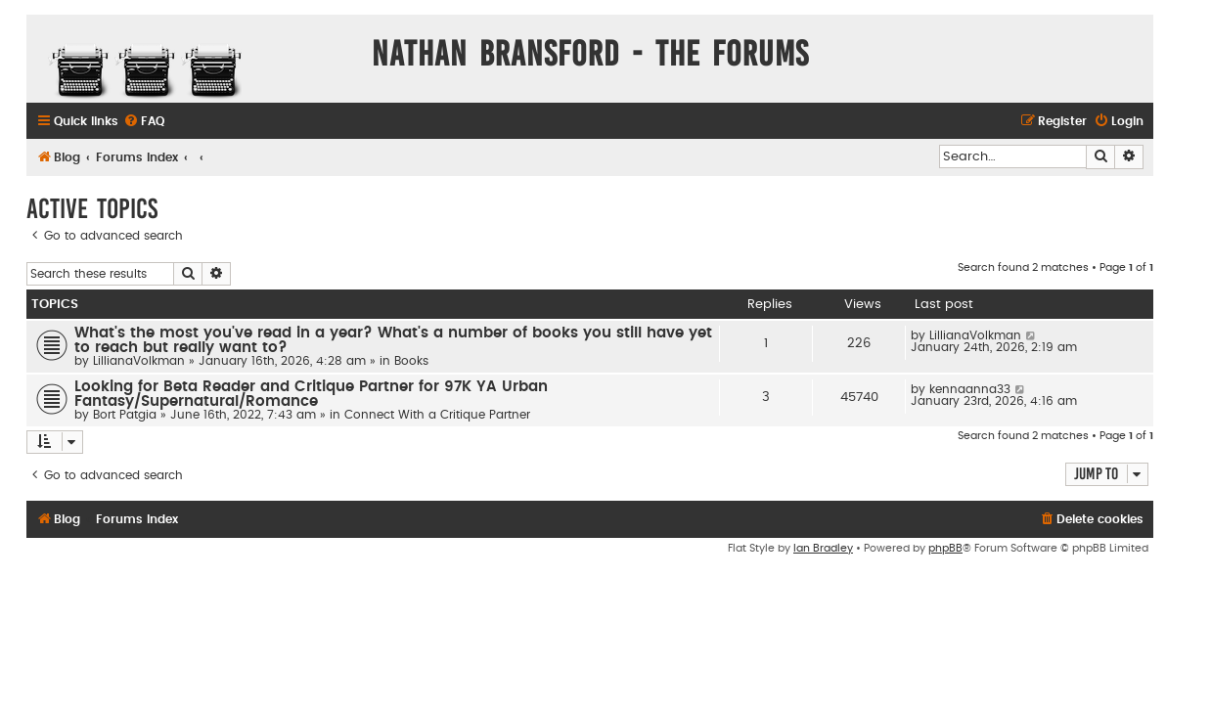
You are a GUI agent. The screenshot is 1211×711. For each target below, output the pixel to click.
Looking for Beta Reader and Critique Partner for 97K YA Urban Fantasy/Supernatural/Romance (311, 394)
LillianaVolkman (139, 361)
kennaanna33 (969, 389)
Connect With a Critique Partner (437, 415)
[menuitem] (143, 122)
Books (411, 361)
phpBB (945, 548)
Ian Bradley (823, 548)
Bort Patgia (125, 415)
